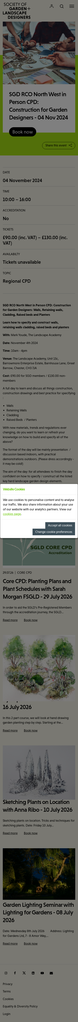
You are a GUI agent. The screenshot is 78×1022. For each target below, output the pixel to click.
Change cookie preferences (53, 532)
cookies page (12, 514)
